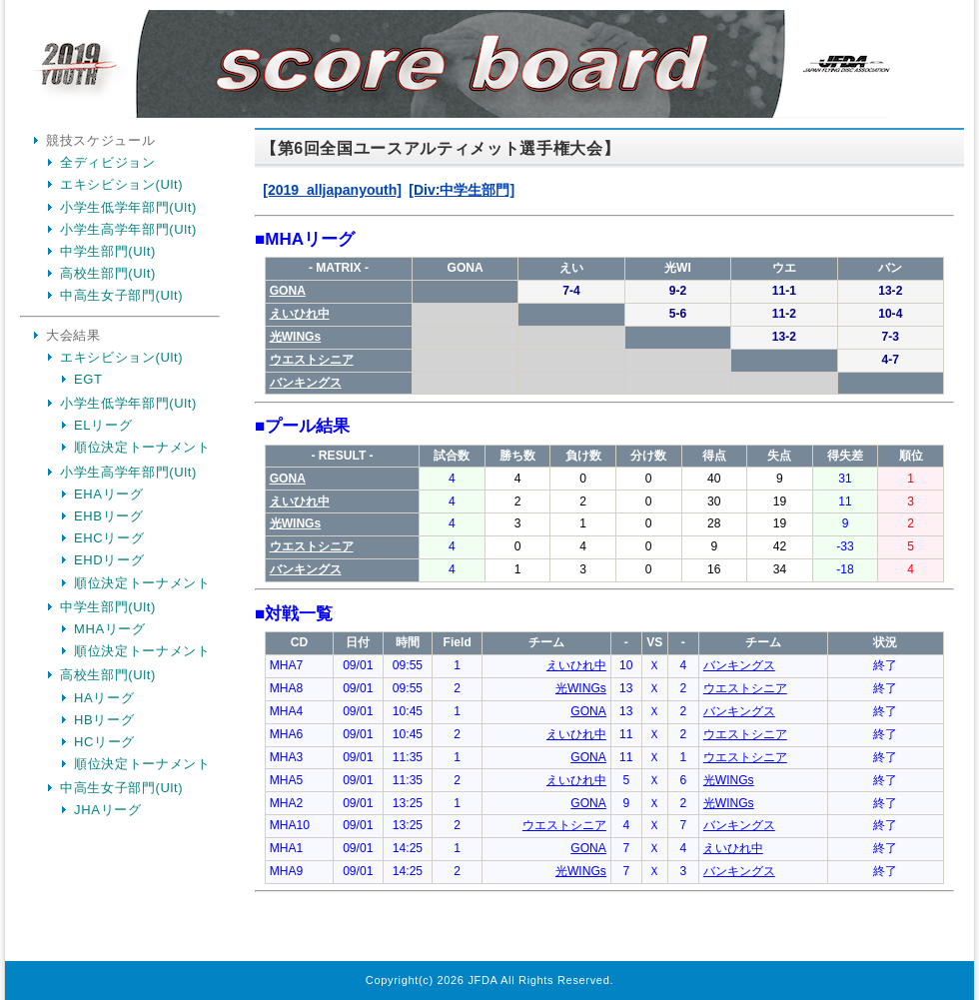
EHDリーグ (109, 559)
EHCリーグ (109, 537)
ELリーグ (103, 425)
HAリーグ (104, 697)
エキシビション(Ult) (121, 184)
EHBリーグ (109, 515)
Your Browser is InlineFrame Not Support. (604, 547)
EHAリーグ (109, 494)
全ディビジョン (108, 162)
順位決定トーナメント (142, 447)
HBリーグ (104, 719)
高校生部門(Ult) (108, 273)
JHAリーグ (107, 809)
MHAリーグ (110, 628)
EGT (88, 379)
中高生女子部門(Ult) (121, 295)
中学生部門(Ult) (108, 251)
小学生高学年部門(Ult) (128, 229)
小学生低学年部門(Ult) (128, 207)
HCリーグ (104, 741)
